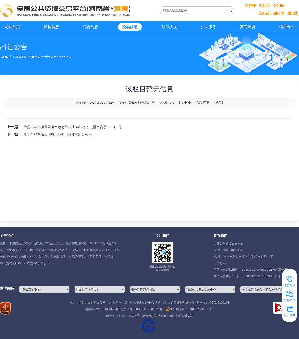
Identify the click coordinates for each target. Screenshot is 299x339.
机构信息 (51, 27)
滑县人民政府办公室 (92, 302)
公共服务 (208, 27)
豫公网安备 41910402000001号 (189, 309)
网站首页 (12, 27)
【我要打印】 (203, 102)
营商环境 (247, 27)
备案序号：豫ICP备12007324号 (141, 309)
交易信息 (130, 27)
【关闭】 (219, 102)
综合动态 (90, 27)
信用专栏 (287, 27)
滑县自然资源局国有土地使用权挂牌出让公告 (57, 134)
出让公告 (65, 56)
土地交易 (50, 56)
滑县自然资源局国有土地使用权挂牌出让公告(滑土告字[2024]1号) (73, 127)
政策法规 (169, 27)
